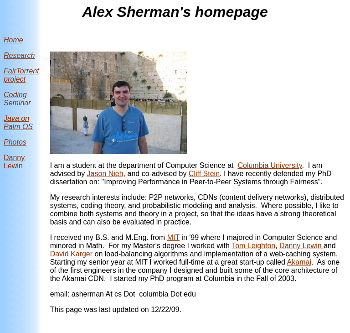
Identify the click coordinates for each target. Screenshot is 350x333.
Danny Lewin (14, 162)
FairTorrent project (21, 75)
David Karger (71, 254)
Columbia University (269, 165)
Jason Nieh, (106, 173)
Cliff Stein (204, 173)
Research (19, 55)
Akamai (299, 262)
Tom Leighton (253, 246)
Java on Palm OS (18, 122)
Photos (15, 142)
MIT (173, 237)
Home (13, 40)
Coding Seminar (17, 99)
